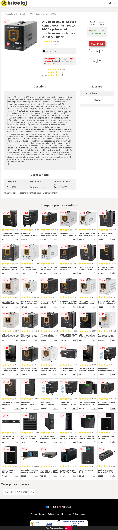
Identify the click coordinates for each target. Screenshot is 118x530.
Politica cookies (79, 514)
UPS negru (8, 492)
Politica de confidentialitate (59, 514)
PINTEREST (65, 507)
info (16, 239)
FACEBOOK (52, 507)
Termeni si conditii (39, 514)
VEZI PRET (97, 43)
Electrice (23, 14)
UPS (31, 14)
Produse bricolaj (11, 14)
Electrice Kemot (41, 14)
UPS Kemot (55, 14)
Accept (68, 528)
